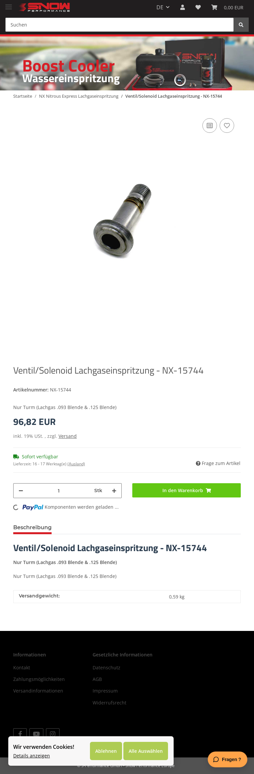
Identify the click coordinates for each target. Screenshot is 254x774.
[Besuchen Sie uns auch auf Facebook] (20, 734)
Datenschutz (106, 667)
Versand (68, 436)
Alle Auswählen (146, 751)
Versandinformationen (38, 691)
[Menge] (59, 491)
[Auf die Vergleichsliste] (209, 125)
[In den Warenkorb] (186, 490)
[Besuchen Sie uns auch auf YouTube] (36, 734)
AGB (97, 679)
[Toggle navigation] (8, 4)
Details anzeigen (31, 755)
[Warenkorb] (227, 7)
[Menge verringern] (21, 491)
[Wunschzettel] (198, 7)
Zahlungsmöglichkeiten (39, 679)
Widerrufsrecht (109, 702)
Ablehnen (106, 751)
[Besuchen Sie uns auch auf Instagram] (53, 734)
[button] (182, 7)
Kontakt (21, 667)
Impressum (105, 691)
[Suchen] (119, 25)
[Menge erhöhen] (114, 491)
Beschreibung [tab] (32, 527)
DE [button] (159, 7)
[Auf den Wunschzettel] (227, 125)
